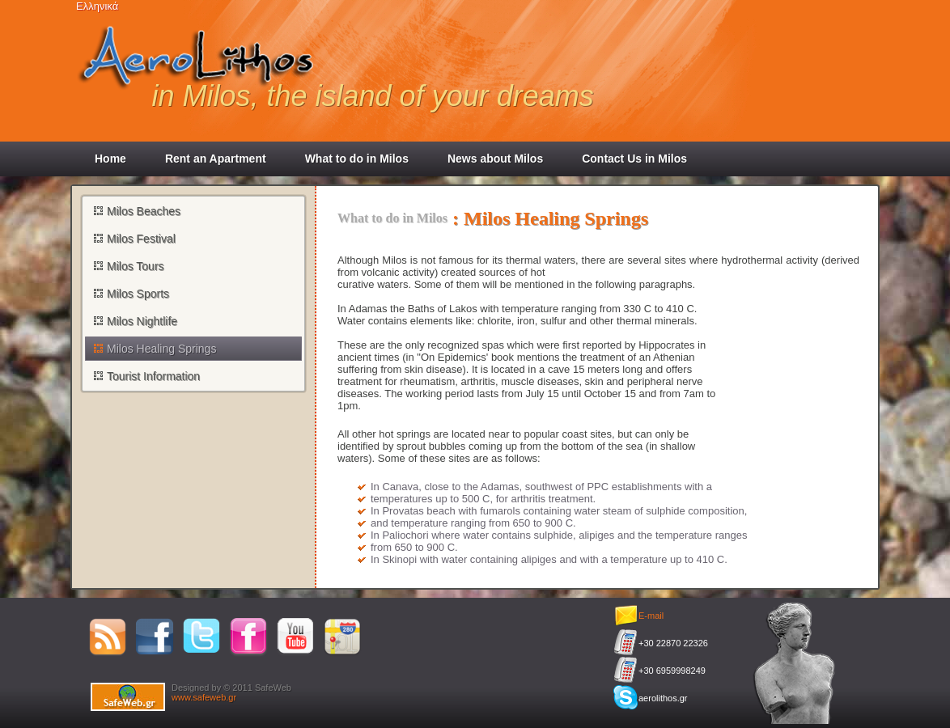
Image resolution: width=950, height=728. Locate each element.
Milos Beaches (143, 211)
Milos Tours (135, 266)
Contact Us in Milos (634, 158)
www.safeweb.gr (204, 697)
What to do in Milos (357, 158)
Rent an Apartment (215, 158)
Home (110, 158)
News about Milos (495, 158)
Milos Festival (141, 238)
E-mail (651, 615)
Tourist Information (153, 376)
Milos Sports (138, 293)
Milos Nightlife (142, 321)
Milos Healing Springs (161, 348)
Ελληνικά (97, 6)
